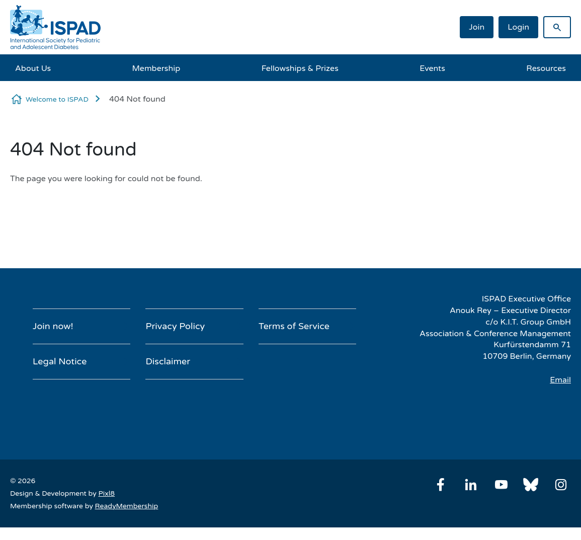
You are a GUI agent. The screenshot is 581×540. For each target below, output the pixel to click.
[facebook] (441, 485)
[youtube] (501, 485)
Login (518, 27)
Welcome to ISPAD (57, 99)
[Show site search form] (557, 27)
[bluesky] (531, 485)
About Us (33, 68)
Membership (156, 68)
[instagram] (561, 485)
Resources (546, 68)
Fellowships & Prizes (300, 68)
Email (560, 380)
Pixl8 (106, 493)
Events (432, 68)
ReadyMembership (126, 506)
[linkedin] (471, 485)
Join (476, 27)
